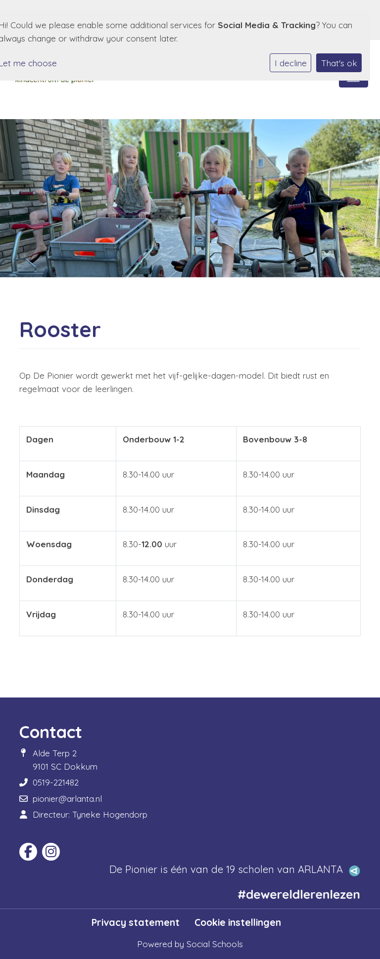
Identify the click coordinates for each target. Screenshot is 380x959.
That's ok (339, 63)
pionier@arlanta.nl (67, 798)
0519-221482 (56, 782)
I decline (291, 63)
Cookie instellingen (237, 922)
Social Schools (215, 944)
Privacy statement (136, 922)
